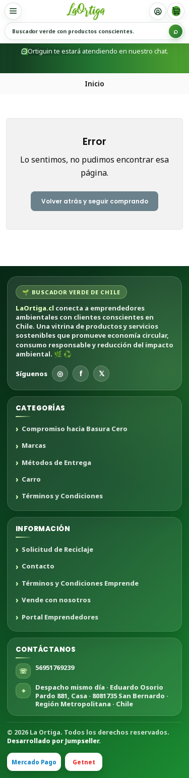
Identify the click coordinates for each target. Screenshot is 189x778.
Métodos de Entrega (56, 463)
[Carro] (175, 11)
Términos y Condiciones (62, 496)
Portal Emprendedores (60, 617)
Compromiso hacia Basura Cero (75, 429)
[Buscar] (175, 31)
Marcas (34, 446)
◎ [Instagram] (60, 373)
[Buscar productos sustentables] (94, 31)
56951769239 (54, 667)
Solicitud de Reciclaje (57, 550)
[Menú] (13, 11)
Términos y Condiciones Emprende (80, 584)
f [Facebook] (81, 373)
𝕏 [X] (101, 373)
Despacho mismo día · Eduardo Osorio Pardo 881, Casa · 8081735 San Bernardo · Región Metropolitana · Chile (101, 695)
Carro (31, 480)
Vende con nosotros (56, 600)
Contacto (38, 566)
